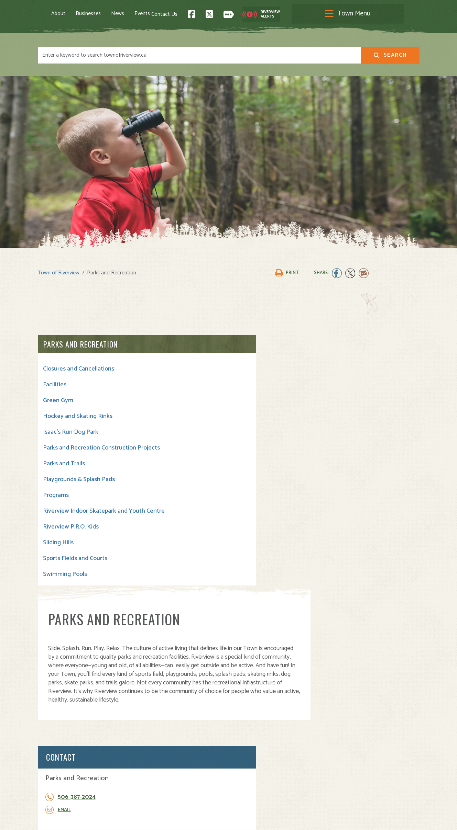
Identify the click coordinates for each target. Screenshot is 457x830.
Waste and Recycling (259, 775)
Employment (151, 768)
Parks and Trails (64, 468)
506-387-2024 (371, 382)
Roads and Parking (256, 760)
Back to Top (390, 672)
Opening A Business (160, 753)
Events (175, 14)
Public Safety (250, 753)
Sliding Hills (58, 554)
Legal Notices (107, 818)
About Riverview (155, 730)
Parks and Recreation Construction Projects (72, 448)
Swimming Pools (65, 586)
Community (247, 737)
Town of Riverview (58, 269)
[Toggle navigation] (228, 14)
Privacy (133, 818)
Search (390, 56)
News (150, 14)
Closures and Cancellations (78, 365)
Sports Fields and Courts (75, 570)
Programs (56, 499)
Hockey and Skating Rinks (77, 413)
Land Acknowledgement (64, 818)
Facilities (54, 381)
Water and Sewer (254, 783)
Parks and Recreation (80, 340)
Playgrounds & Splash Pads (79, 483)
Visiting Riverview (157, 737)
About (91, 14)
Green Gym (58, 397)
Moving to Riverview (160, 745)
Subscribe (52, 781)
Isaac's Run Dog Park (70, 428)
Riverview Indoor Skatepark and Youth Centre (79, 519)
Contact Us (292, 14)
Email (358, 395)
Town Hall (245, 730)
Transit (242, 768)
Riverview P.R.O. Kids (71, 538)
